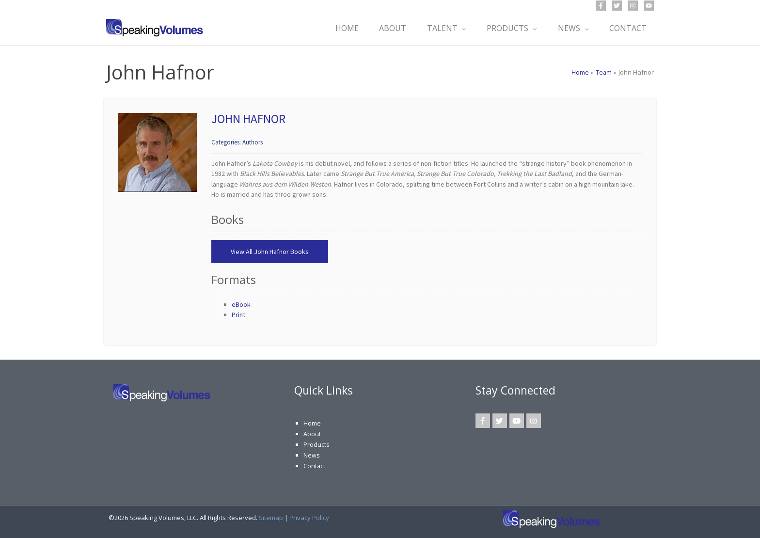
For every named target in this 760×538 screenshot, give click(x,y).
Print (238, 314)
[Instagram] (633, 5)
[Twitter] (617, 5)
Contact (314, 464)
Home (312, 423)
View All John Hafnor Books (270, 251)
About (312, 433)
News (311, 454)
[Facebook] (601, 5)
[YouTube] (649, 5)
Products (316, 444)
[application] (458, 28)
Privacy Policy (309, 516)
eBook (241, 304)
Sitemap (271, 516)
